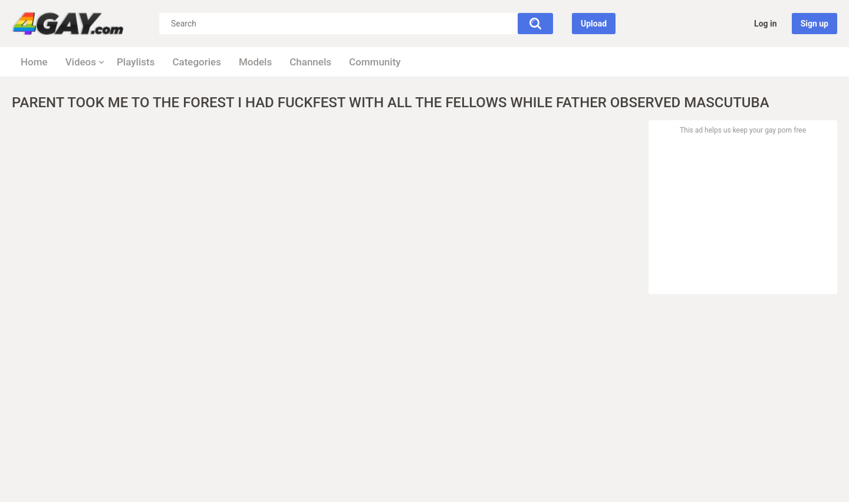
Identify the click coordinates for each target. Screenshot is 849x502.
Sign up (814, 23)
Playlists (135, 62)
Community (375, 62)
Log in (765, 23)
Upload (594, 23)
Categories (196, 62)
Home (34, 62)
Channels (310, 62)
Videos (80, 62)
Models (255, 62)
